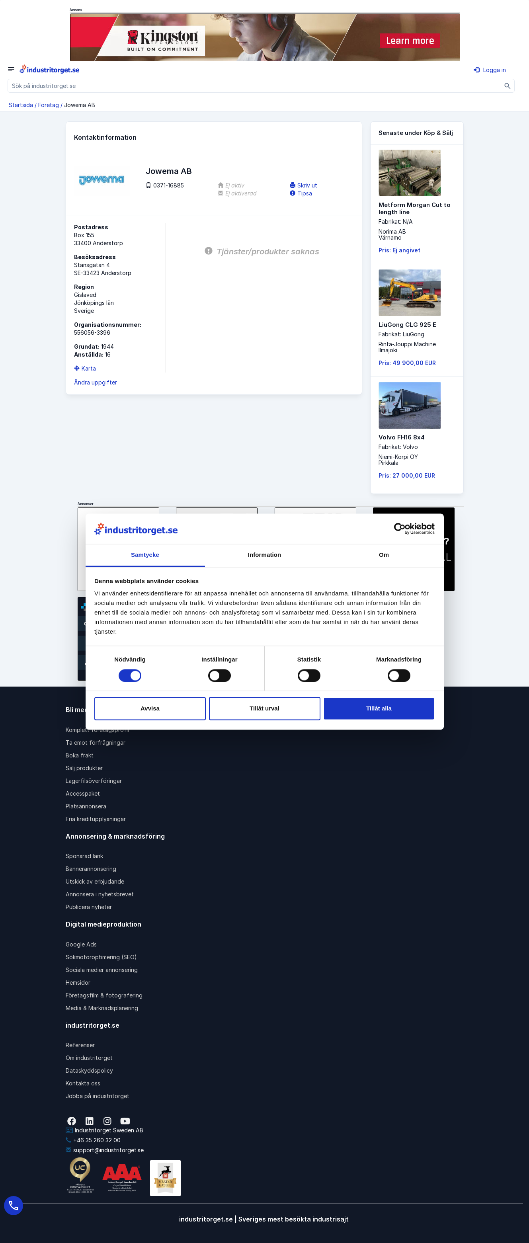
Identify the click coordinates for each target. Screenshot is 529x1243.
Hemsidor (78, 982)
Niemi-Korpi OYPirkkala (398, 459)
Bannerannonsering (91, 868)
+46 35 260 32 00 (93, 1140)
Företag (48, 104)
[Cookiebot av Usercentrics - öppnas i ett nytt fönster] (400, 529)
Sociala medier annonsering (102, 969)
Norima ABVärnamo (392, 234)
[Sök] (507, 86)
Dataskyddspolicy (89, 1070)
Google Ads (81, 944)
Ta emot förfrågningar (95, 742)
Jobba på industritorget (97, 1096)
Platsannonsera (86, 806)
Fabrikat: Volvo (398, 446)
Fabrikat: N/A (396, 221)
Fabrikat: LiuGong (401, 334)
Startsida (21, 104)
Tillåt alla (379, 708)
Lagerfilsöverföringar (94, 780)
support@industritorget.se (105, 1150)
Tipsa (301, 193)
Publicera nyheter (89, 906)
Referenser (80, 1045)
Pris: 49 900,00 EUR (407, 362)
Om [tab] (384, 555)
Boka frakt (80, 755)
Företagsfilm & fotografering (104, 995)
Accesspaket (83, 793)
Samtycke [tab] (145, 555)
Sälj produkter (84, 768)
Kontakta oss (83, 1083)
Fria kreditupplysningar (96, 819)
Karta (85, 368)
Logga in (490, 69)
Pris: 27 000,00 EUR (407, 475)
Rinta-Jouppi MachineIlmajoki (407, 347)
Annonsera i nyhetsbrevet (100, 894)
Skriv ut (303, 185)
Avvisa (150, 708)
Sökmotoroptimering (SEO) (101, 957)
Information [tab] (264, 555)
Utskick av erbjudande (95, 881)
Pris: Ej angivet (399, 250)
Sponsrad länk (84, 856)
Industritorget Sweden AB (104, 1130)
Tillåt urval (264, 708)
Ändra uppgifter (95, 382)
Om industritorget (89, 1057)
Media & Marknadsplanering (102, 1008)
